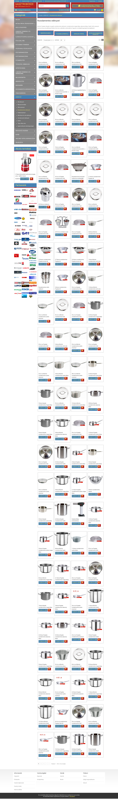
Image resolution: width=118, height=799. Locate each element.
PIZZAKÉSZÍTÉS (20, 60)
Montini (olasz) (46, 33)
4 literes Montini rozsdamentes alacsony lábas (61, 429)
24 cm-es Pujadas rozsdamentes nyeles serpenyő (77, 600)
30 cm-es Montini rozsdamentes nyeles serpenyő (44, 485)
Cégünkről (16, 767)
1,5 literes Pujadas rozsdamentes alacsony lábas (94, 514)
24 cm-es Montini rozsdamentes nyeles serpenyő (77, 341)
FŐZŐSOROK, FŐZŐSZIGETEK (24, 48)
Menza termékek (22, 104)
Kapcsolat (39, 767)
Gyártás (16, 784)
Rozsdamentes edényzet (24, 110)
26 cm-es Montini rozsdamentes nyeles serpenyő (44, 370)
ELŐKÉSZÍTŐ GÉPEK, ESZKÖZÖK (25, 37)
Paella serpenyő (21, 112)
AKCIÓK (18, 19)
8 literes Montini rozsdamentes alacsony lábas (44, 685)
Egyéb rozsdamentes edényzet (95, 33)
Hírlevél (85, 774)
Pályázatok (17, 791)
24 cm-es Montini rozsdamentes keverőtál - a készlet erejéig (62, 90)
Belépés (100, 1)
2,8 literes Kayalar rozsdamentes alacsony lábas (94, 400)
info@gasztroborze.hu (24, 10)
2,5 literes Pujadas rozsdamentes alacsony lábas (44, 629)
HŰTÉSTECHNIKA (20, 68)
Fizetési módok (25, 1)
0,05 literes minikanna (44, 201)
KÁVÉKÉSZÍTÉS (20, 81)
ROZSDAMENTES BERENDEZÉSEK (25, 89)
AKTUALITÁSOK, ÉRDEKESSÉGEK (25, 23)
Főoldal (17, 1)
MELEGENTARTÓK (20, 77)
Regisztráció (92, 1)
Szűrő (19, 120)
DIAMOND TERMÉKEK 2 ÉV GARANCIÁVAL (23, 32)
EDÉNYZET (18, 97)
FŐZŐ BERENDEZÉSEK (22, 52)
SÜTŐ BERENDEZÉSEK (22, 56)
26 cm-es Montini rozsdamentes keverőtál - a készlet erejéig (78, 146)
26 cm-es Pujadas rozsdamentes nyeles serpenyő (60, 685)
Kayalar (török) (79, 33)
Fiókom (85, 767)
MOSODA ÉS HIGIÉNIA (22, 130)
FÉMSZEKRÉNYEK (20, 93)
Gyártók (62, 767)
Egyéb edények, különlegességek (26, 126)
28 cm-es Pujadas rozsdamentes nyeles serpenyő (44, 742)
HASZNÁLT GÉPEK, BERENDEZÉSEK (25, 138)
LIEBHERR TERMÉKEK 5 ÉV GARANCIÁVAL (23, 72)
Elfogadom (72, 796)
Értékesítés (17, 770)
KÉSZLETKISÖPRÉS (21, 27)
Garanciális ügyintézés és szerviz (22, 787)
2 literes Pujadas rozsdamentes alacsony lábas (61, 600)
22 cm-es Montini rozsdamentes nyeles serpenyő (44, 312)
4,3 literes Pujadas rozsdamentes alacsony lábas (77, 685)
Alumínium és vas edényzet (24, 115)
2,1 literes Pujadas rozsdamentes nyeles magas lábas (79, 485)
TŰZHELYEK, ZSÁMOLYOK (23, 64)
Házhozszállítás (18, 781)
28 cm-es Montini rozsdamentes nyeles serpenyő (77, 370)
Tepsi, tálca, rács (22, 123)
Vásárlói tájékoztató (37, 1)
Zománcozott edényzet (23, 118)
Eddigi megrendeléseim (89, 770)
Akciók (61, 770)
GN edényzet (21, 102)
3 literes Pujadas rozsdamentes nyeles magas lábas (46, 543)
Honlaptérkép (40, 770)
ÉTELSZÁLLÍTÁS (20, 40)
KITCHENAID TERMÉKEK (22, 44)
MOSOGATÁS (19, 85)
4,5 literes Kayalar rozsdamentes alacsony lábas (61, 629)
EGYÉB (17, 134)
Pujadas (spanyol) (62, 33)
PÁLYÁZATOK (19, 142)
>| (49, 755)
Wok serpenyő (21, 107)
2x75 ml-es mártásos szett (61, 228)
